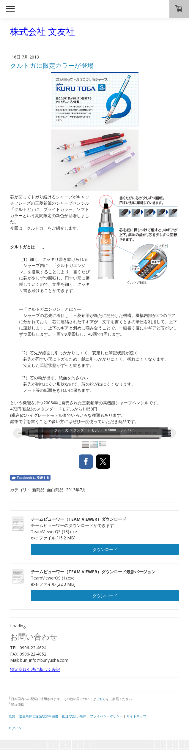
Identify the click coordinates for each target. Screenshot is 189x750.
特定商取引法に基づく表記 (35, 669)
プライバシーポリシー (106, 716)
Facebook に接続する (30, 477)
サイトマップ (136, 716)
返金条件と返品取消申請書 (38, 716)
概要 (12, 716)
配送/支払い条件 (74, 716)
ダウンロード (104, 549)
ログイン (15, 728)
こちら (101, 699)
